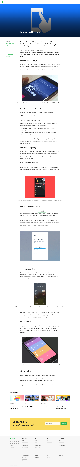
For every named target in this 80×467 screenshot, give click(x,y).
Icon (47, 440)
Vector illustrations (25, 442)
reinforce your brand (36, 380)
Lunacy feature (49, 442)
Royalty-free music (25, 445)
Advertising (61, 443)
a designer (55, 325)
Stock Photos (24, 443)
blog (52, 384)
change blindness (42, 211)
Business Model (61, 442)
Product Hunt (12, 447)
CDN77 (69, 465)
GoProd (36, 443)
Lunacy (36, 440)
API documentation (37, 453)
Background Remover (25, 455)
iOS (39, 278)
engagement (27, 276)
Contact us (48, 457)
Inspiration (12, 403)
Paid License (61, 455)
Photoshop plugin (37, 447)
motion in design (35, 48)
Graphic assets (43, 403)
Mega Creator (24, 460)
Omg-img (36, 455)
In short (60, 440)
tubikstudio (58, 364)
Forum (48, 453)
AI (25, 403)
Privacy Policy (24, 465)
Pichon (36, 442)
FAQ (47, 455)
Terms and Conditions (31, 465)
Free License (61, 453)
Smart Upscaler (24, 453)
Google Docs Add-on (38, 445)
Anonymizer (24, 457)
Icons (23, 440)
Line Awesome (37, 457)
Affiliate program (62, 445)
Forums (11, 445)
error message (38, 315)
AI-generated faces (25, 447)
